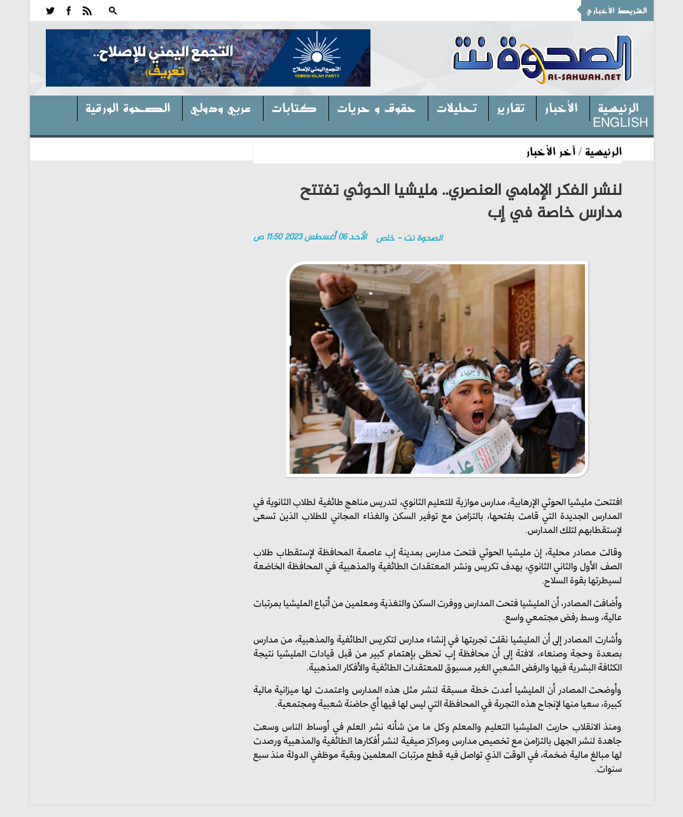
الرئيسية (618, 107)
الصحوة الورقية (128, 107)
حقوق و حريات (376, 107)
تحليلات (456, 107)
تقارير (510, 107)
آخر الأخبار (550, 150)
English (620, 121)
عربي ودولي (220, 107)
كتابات (294, 107)
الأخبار (561, 107)
